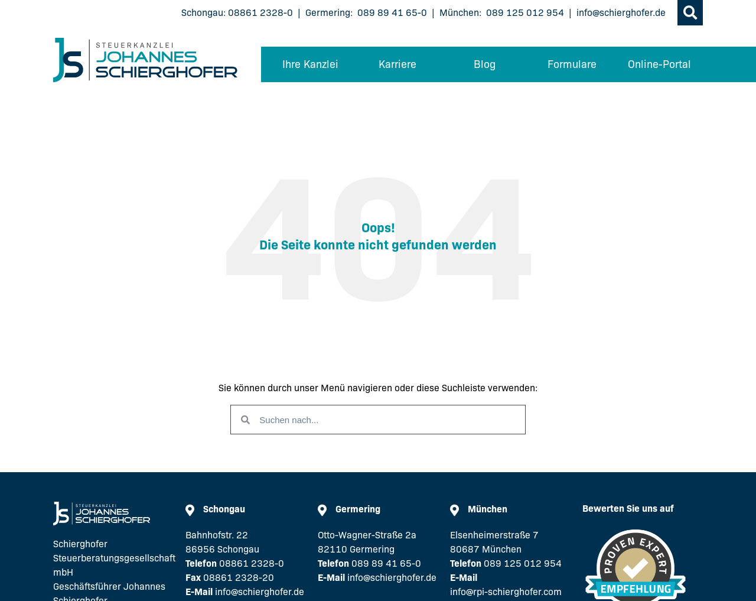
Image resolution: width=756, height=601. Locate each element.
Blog (485, 64)
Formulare (572, 64)
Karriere (397, 64)
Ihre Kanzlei (310, 64)
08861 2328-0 (260, 12)
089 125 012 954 (525, 12)
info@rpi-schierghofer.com (506, 591)
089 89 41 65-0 (392, 12)
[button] (690, 12)
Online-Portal (659, 64)
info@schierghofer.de (621, 12)
